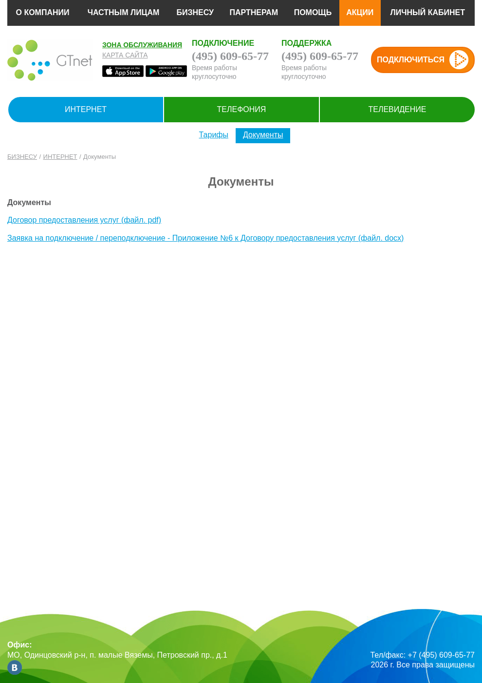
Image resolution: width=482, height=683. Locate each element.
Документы (263, 135)
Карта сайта (125, 55)
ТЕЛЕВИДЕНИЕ (397, 109)
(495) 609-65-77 (230, 56)
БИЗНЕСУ (195, 12)
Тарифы (213, 135)
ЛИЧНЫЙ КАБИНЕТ (427, 12)
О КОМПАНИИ (42, 12)
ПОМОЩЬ (313, 12)
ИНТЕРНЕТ (86, 109)
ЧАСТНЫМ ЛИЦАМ (124, 12)
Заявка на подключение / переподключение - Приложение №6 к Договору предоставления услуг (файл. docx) (205, 238)
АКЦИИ (359, 12)
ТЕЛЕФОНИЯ (241, 109)
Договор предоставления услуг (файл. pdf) (84, 220)
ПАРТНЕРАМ (253, 12)
